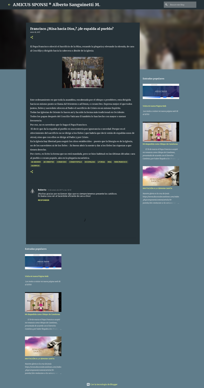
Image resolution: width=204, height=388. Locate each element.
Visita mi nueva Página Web (36, 276)
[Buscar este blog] (182, 5)
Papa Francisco (120, 162)
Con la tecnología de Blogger (102, 384)
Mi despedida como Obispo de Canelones (42, 314)
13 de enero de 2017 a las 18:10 (59, 190)
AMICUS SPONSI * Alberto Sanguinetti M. (56, 4)
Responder (43, 200)
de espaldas (90, 162)
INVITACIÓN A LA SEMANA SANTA (40, 359)
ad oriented (49, 162)
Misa (109, 162)
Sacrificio (35, 166)
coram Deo (61, 162)
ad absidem (36, 162)
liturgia (101, 162)
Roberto (42, 190)
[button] (31, 37)
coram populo (75, 162)
